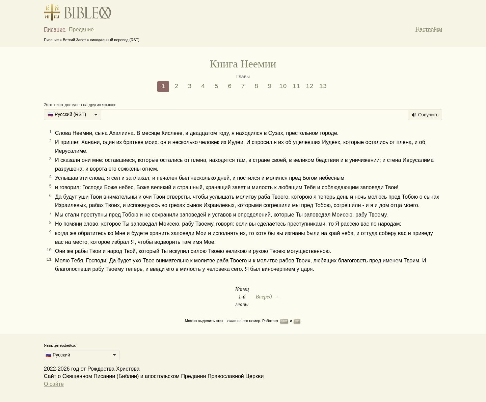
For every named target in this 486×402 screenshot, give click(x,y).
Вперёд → (266, 296)
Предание (81, 29)
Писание (54, 29)
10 (283, 86)
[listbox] (72, 115)
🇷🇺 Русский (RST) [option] (67, 114)
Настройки (429, 29)
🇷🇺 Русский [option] (58, 354)
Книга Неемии (243, 64)
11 (296, 86)
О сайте (54, 384)
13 (323, 86)
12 (310, 86)
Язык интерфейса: (60, 345)
